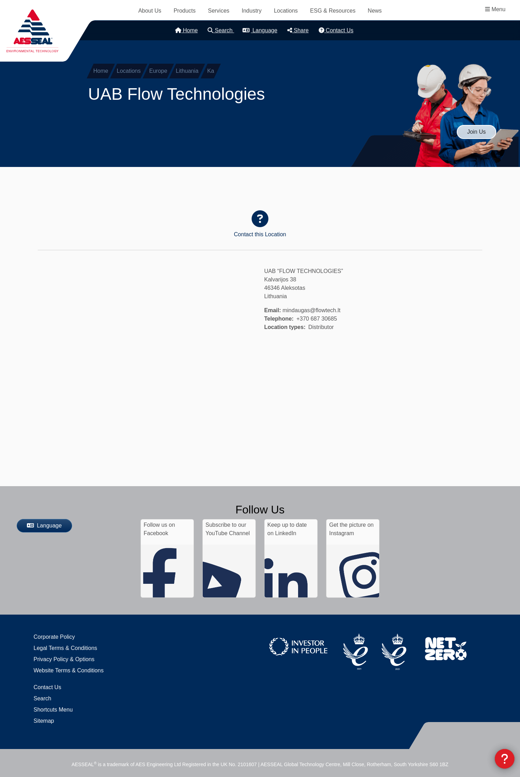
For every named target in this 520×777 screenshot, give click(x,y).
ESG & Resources (332, 11)
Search (221, 30)
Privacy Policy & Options (64, 659)
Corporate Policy (54, 637)
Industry (252, 11)
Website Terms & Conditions (68, 670)
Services (218, 11)
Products (185, 11)
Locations (286, 11)
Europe (158, 71)
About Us (149, 11)
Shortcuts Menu (53, 710)
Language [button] (260, 30)
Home (186, 30)
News (375, 11)
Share (298, 30)
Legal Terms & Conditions (65, 648)
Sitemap (44, 721)
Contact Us (336, 30)
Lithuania (187, 71)
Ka (210, 71)
